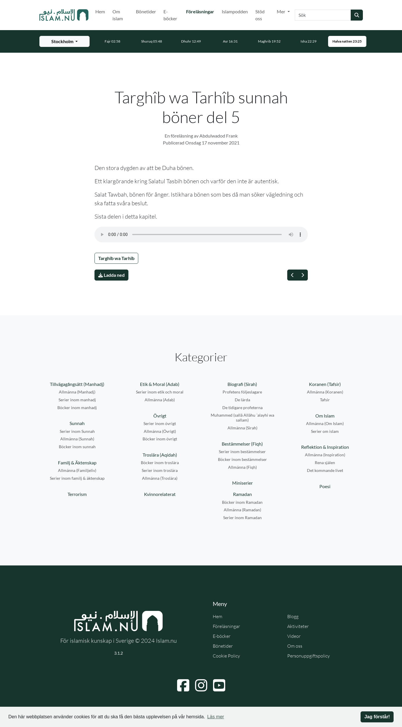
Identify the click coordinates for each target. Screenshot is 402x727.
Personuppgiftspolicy (308, 656)
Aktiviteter (298, 626)
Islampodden (235, 11)
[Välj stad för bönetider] (64, 41)
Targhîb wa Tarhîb (116, 258)
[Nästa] (302, 275)
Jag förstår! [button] (377, 716)
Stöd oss (260, 15)
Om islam (117, 15)
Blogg (293, 616)
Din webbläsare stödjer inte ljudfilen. (201, 234)
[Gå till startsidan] (64, 15)
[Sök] (323, 15)
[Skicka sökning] (357, 15)
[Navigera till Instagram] (201, 685)
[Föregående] (292, 275)
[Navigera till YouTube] (219, 685)
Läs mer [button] (215, 716)
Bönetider (146, 11)
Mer (281, 11)
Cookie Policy (226, 656)
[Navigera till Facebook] (183, 685)
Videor (294, 636)
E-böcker (170, 15)
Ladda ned (111, 275)
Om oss (294, 646)
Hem (100, 11)
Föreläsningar (201, 11)
